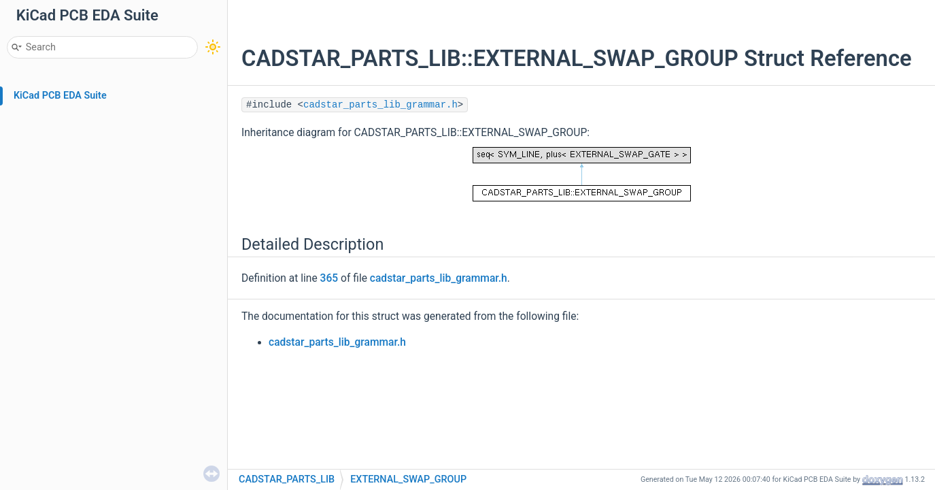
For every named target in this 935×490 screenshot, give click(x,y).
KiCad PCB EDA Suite (60, 95)
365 (329, 278)
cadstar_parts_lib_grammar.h (380, 104)
